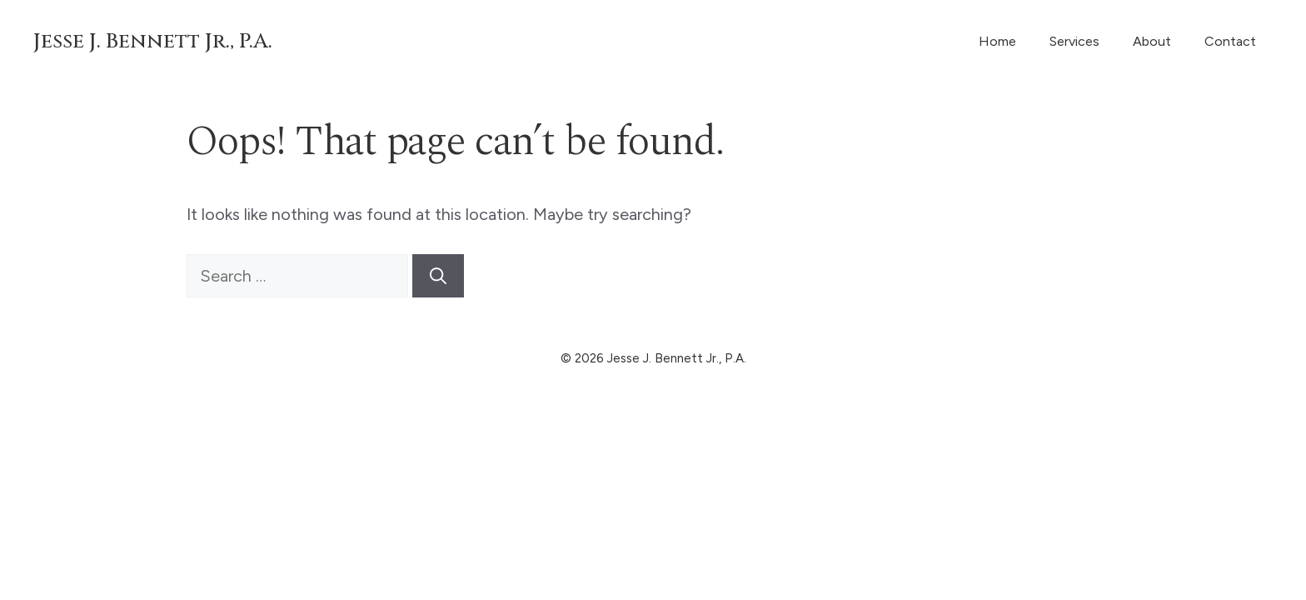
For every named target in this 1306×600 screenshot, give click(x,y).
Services (1074, 41)
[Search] (438, 276)
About (1152, 41)
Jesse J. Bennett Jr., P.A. (152, 41)
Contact (1230, 41)
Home (997, 41)
